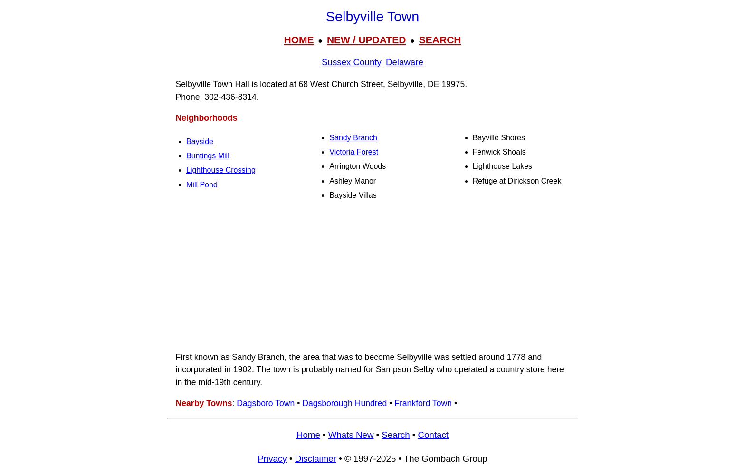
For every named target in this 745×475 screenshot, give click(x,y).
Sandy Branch (353, 138)
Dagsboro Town (266, 403)
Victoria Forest (353, 152)
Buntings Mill (207, 156)
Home (308, 435)
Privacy (272, 459)
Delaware (404, 62)
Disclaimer (315, 459)
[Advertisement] (372, 275)
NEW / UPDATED (366, 39)
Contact (433, 435)
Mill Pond (202, 185)
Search (396, 435)
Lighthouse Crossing (221, 170)
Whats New (351, 435)
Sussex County (351, 62)
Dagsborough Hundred (344, 403)
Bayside (199, 141)
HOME (299, 39)
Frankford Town (423, 403)
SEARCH (440, 39)
